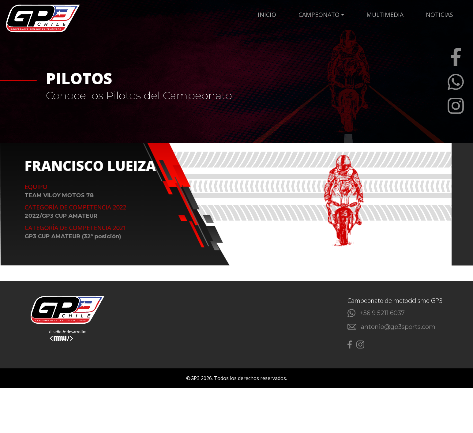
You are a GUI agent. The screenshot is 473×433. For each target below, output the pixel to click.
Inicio (318, 14)
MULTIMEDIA (403, 14)
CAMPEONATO (353, 14)
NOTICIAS (441, 14)
